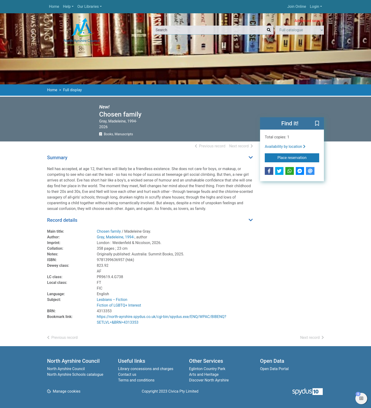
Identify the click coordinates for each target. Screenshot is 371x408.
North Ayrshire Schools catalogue (75, 374)
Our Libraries (88, 6)
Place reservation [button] (298, 157)
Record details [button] (62, 220)
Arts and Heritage (204, 374)
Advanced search (309, 20)
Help (67, 6)
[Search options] (299, 30)
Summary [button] (57, 157)
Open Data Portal (274, 369)
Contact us (127, 374)
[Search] (269, 30)
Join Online (296, 6)
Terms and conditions (136, 380)
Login (314, 6)
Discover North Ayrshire (209, 380)
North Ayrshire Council (66, 369)
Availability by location (285, 146)
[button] (317, 124)
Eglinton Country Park (207, 369)
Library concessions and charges (145, 369)
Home (54, 6)
